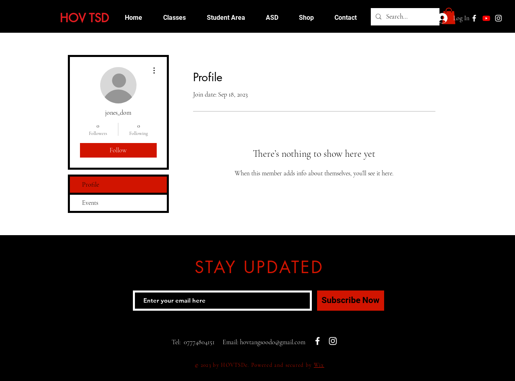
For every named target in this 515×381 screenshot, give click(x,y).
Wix (319, 365)
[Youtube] (486, 18)
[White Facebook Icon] (317, 341)
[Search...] (404, 16)
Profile (90, 185)
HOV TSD (84, 18)
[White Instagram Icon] (498, 18)
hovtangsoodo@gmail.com (272, 342)
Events (90, 203)
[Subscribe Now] (350, 300)
